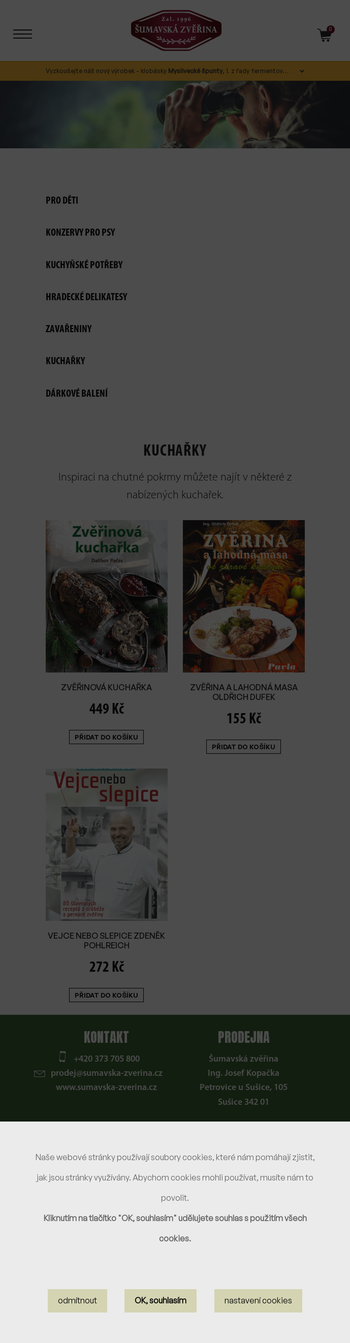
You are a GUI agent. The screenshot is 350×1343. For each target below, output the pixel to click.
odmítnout (77, 1303)
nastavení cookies (258, 1303)
